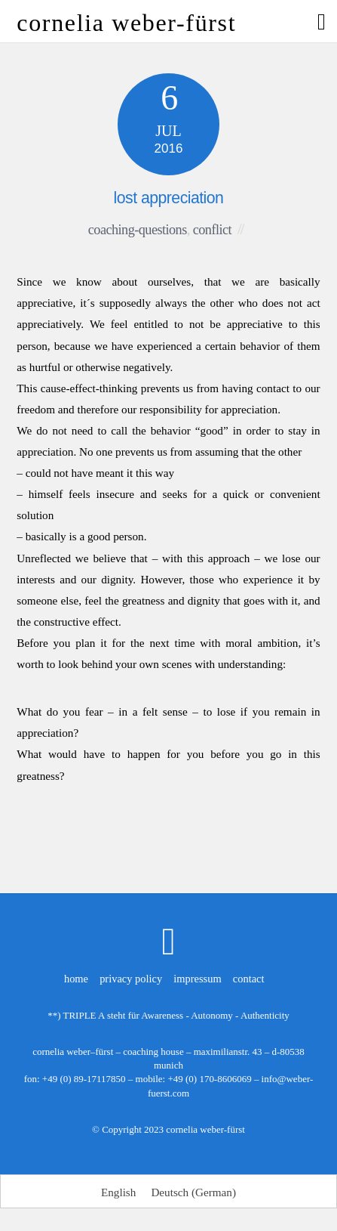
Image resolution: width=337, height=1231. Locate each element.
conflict (212, 229)
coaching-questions (137, 229)
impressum (197, 979)
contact (249, 979)
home (76, 979)
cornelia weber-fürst (205, 1129)
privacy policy (131, 979)
